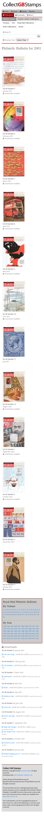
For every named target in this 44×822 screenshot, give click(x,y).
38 (34, 612)
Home (6, 11)
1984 (8, 631)
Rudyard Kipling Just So (11, 754)
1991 (33, 631)
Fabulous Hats (8, 696)
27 (12, 612)
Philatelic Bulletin (9, 19)
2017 (19, 638)
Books (21, 27)
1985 (11, 631)
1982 (37, 629)
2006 (15, 636)
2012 (37, 636)
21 (37, 610)
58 (38, 614)
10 (15, 610)
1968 (22, 626)
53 (28, 614)
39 (36, 612)
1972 (37, 626)
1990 (29, 631)
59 (4, 617)
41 (4, 614)
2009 (26, 636)
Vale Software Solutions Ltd (23, 775)
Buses (5, 687)
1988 (22, 631)
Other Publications (9, 27)
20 (35, 610)
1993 (4, 634)
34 (26, 612)
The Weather (7, 665)
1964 (8, 626)
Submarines (7, 676)
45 (12, 614)
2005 (11, 636)
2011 (33, 636)
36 (30, 612)
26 (10, 612)
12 (19, 610)
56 (34, 614)
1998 (22, 634)
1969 (26, 626)
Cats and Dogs (8, 654)
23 (4, 612)
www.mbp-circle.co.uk (10, 796)
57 (36, 614)
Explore (23, 11)
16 (27, 610)
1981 (33, 629)
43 (8, 614)
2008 (22, 636)
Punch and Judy (8, 716)
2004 (8, 636)
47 (16, 614)
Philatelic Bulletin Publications (28, 19)
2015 (11, 638)
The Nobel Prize (8, 732)
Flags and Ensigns (9, 727)
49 (20, 614)
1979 (26, 629)
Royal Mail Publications (25, 23)
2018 (22, 638)
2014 (8, 638)
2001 (33, 634)
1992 (37, 631)
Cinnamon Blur (26, 771)
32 (22, 612)
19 (33, 610)
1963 (4, 626)
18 (31, 610)
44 (10, 614)
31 (20, 612)
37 (32, 612)
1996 (15, 634)
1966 (15, 626)
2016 (15, 638)
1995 (11, 634)
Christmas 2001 (8, 743)
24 (6, 612)
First (13, 23)
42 (6, 614)
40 (38, 612)
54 (30, 614)
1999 (26, 634)
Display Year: (9, 40)
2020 (29, 638)
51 (24, 614)
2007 (19, 636)
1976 (15, 629)
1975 (11, 629)
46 (14, 614)
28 (14, 612)
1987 (19, 631)
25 (8, 612)
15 (25, 610)
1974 (8, 629)
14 (23, 610)
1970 (29, 626)
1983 (4, 631)
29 (16, 612)
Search (14, 11)
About (30, 15)
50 (22, 614)
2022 (37, 638)
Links (31, 11)
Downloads (20, 15)
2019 (26, 638)
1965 (11, 626)
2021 (33, 638)
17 (29, 610)
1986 (15, 631)
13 (21, 610)
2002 (37, 634)
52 (26, 614)
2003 (4, 636)
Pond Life (6, 707)
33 (24, 612)
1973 (4, 629)
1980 (29, 629)
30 (18, 612)
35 (28, 612)
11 (17, 610)
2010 (29, 636)
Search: (7, 32)
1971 (33, 626)
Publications (8, 15)
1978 (22, 629)
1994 (8, 634)
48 (18, 614)
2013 (4, 638)
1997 (19, 634)
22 (39, 610)
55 (32, 614)
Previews (6, 23)
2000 (29, 634)
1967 (19, 626)
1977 (19, 629)
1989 (26, 631)
